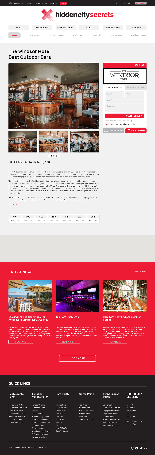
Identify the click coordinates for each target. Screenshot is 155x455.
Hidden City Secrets (134, 395)
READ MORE (20, 342)
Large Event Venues (111, 414)
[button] (77, 246)
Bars (18, 27)
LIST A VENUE (141, 3)
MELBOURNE (18, 3)
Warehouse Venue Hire (111, 425)
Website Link (113, 130)
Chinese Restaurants (16, 414)
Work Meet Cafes (85, 417)
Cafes (89, 27)
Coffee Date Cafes (86, 411)
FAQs (129, 414)
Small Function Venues (41, 422)
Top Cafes (83, 405)
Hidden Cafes (84, 414)
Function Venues (65, 27)
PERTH (63, 3)
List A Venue (131, 411)
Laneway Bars (116, 35)
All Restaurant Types (16, 422)
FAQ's (118, 3)
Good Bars (60, 419)
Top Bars (59, 425)
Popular (14, 35)
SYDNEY (29, 3)
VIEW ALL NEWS (141, 272)
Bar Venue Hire (108, 405)
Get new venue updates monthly (120, 124)
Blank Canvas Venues (111, 408)
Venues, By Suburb (39, 437)
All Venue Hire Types (40, 434)
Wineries (136, 27)
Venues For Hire (38, 414)
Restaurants (42, 27)
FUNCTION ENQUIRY (135, 87)
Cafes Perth (86, 394)
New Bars (59, 417)
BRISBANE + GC (41, 3)
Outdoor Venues (109, 417)
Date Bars (59, 414)
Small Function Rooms (41, 419)
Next (95, 96)
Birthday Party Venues (40, 417)
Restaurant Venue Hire (111, 422)
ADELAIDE (53, 3)
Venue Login (131, 417)
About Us (130, 405)
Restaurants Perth (15, 405)
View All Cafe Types (86, 419)
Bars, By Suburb (62, 431)
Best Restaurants (34, 35)
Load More (77, 358)
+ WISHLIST (138, 65)
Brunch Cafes (84, 408)
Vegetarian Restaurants (17, 408)
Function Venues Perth (40, 395)
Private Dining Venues (111, 419)
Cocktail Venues (38, 428)
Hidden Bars (60, 411)
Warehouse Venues (138, 35)
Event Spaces (113, 27)
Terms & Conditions (134, 421)
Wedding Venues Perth (41, 431)
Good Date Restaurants (17, 417)
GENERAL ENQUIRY (114, 87)
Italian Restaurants (15, 411)
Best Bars (59, 422)
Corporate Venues (39, 425)
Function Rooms (57, 35)
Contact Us (131, 408)
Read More (12, 204)
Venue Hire (96, 35)
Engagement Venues (111, 411)
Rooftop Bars (78, 35)
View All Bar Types (63, 428)
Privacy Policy (132, 424)
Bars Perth (62, 394)
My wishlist (128, 3)
